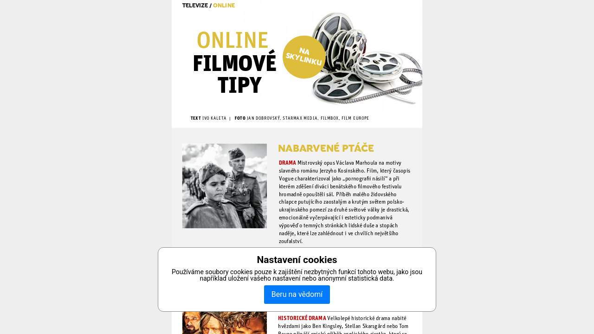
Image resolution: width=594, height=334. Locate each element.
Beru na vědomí (297, 294)
